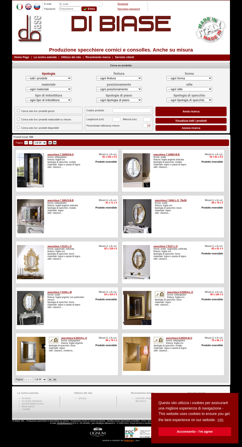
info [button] (220, 420)
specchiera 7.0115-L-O (59, 246)
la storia (26, 398)
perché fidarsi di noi (32, 403)
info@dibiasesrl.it (65, 423)
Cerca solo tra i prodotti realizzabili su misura (46, 119)
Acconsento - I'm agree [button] (195, 431)
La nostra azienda (45, 57)
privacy (82, 398)
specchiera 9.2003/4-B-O (179, 338)
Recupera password (129, 8)
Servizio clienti (124, 57)
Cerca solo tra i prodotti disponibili (40, 128)
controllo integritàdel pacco (145, 399)
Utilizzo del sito (71, 57)
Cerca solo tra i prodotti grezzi (37, 111)
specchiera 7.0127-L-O (165, 246)
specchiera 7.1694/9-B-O (60, 154)
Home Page (21, 57)
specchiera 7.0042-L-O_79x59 (171, 200)
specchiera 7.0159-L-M (59, 292)
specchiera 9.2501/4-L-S (74, 338)
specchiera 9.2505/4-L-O (180, 292)
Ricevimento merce (98, 57)
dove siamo (28, 406)
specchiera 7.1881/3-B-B (60, 200)
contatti (26, 409)
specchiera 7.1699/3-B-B (166, 154)
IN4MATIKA (129, 441)
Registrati (123, 3)
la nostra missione (32, 401)
